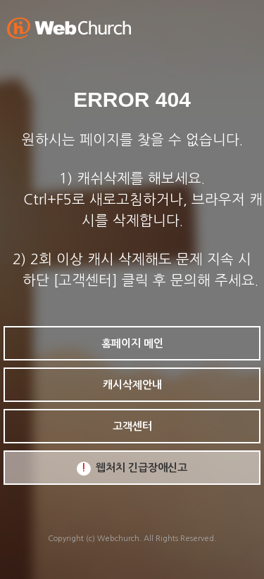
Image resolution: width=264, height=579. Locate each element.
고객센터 (132, 426)
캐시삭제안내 (132, 384)
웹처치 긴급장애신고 (132, 469)
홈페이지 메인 (132, 343)
